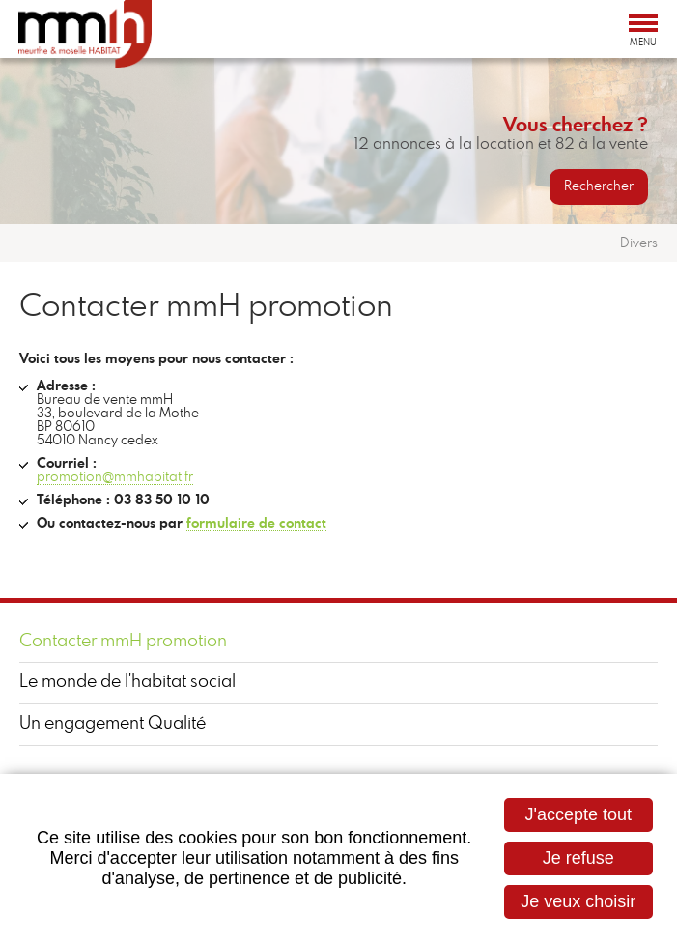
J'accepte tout (578, 814)
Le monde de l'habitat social (127, 682)
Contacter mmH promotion (123, 641)
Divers (639, 243)
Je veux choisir (578, 901)
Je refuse (578, 858)
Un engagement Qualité (112, 723)
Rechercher (599, 186)
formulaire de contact (256, 523)
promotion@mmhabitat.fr (115, 477)
